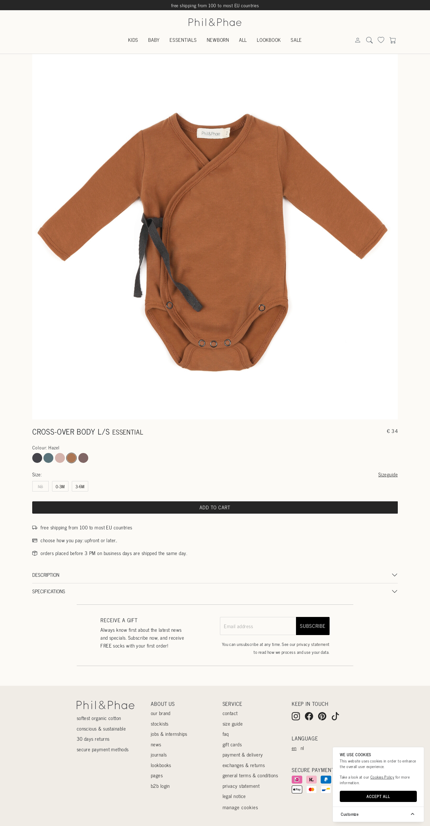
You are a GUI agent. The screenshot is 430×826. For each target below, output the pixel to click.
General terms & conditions (250, 775)
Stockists (160, 723)
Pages (157, 775)
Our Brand (161, 713)
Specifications (48, 591)
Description (45, 575)
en (294, 748)
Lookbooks (161, 765)
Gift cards (232, 744)
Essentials (183, 40)
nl (302, 748)
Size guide (233, 723)
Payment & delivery (243, 754)
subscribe (312, 626)
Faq (226, 734)
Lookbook (269, 40)
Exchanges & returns (244, 765)
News (156, 744)
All (243, 40)
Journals (159, 754)
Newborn (218, 40)
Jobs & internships (169, 734)
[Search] (357, 40)
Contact (230, 713)
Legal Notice (234, 796)
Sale (296, 40)
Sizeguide (388, 474)
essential (128, 431)
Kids (133, 40)
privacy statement (313, 644)
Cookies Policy (382, 777)
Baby (154, 40)
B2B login (160, 786)
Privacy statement (241, 786)
